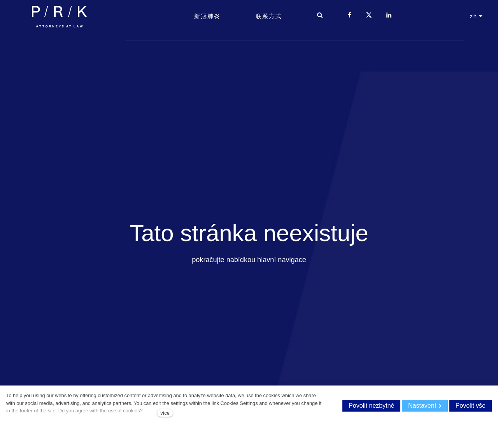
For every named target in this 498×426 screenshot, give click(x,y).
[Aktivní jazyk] (476, 31)
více (164, 413)
